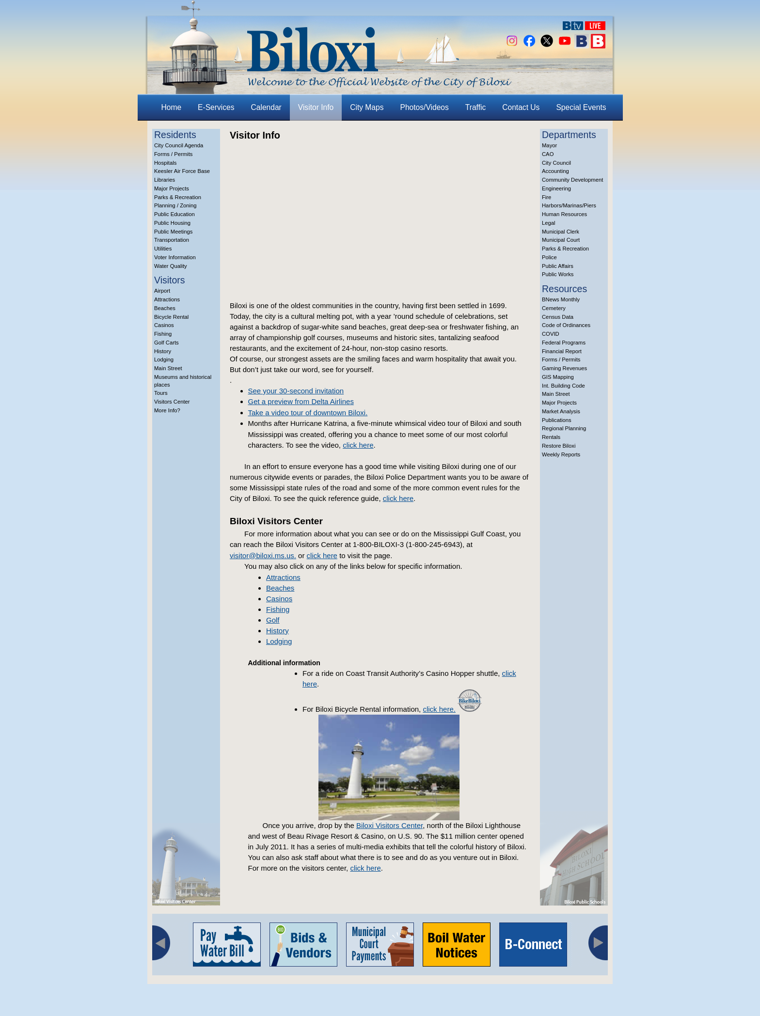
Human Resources (564, 214)
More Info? (167, 410)
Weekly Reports (561, 454)
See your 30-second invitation (296, 391)
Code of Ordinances (566, 325)
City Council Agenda (178, 145)
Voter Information (175, 257)
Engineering (556, 188)
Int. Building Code (563, 386)
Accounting (555, 171)
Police (549, 257)
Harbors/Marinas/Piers (569, 205)
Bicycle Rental (171, 317)
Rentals (551, 437)
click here (358, 445)
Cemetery (554, 308)
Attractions (167, 299)
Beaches (164, 308)
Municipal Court (561, 240)
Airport (162, 291)
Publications (556, 420)
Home (171, 107)
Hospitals (165, 163)
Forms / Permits (173, 154)
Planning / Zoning (175, 205)
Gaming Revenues (564, 368)
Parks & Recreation (177, 197)
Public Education (174, 214)
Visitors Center (172, 402)
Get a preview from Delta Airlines (301, 401)
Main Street (168, 368)
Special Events (581, 107)
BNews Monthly (561, 299)
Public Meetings (173, 231)
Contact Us (520, 107)
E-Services (216, 107)
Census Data (557, 317)
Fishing (163, 334)
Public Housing (172, 223)
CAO (548, 154)
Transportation (171, 240)
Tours (161, 393)
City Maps (366, 107)
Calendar (266, 107)
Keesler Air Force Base (182, 171)
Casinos (164, 325)
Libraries (164, 180)
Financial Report (562, 351)
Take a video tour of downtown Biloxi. (308, 412)
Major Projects (171, 188)
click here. (439, 709)
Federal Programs (564, 342)
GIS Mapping (558, 377)
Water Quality (170, 266)
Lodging (164, 359)
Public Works (557, 274)
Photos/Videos (424, 107)
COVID (550, 334)
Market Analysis (561, 411)
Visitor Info (315, 107)
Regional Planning (564, 428)
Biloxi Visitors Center (389, 825)
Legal (548, 223)
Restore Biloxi (558, 446)
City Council (556, 163)
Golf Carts (166, 342)
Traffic (475, 107)
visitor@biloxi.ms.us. (263, 555)
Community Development (572, 180)
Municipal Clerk (560, 231)
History (162, 351)
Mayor (549, 145)
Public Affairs (557, 266)
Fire (546, 197)
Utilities (163, 248)
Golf (273, 620)
